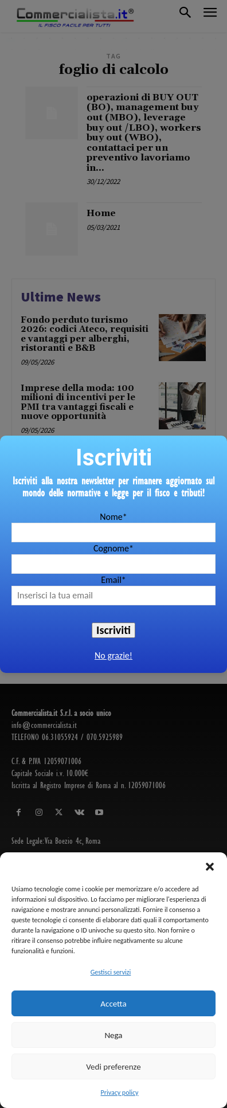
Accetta (113, 1004)
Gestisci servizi (111, 972)
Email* (113, 579)
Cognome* (113, 548)
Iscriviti (113, 630)
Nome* (113, 516)
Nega (113, 1035)
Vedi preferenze (113, 1067)
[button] (210, 866)
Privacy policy (120, 1093)
